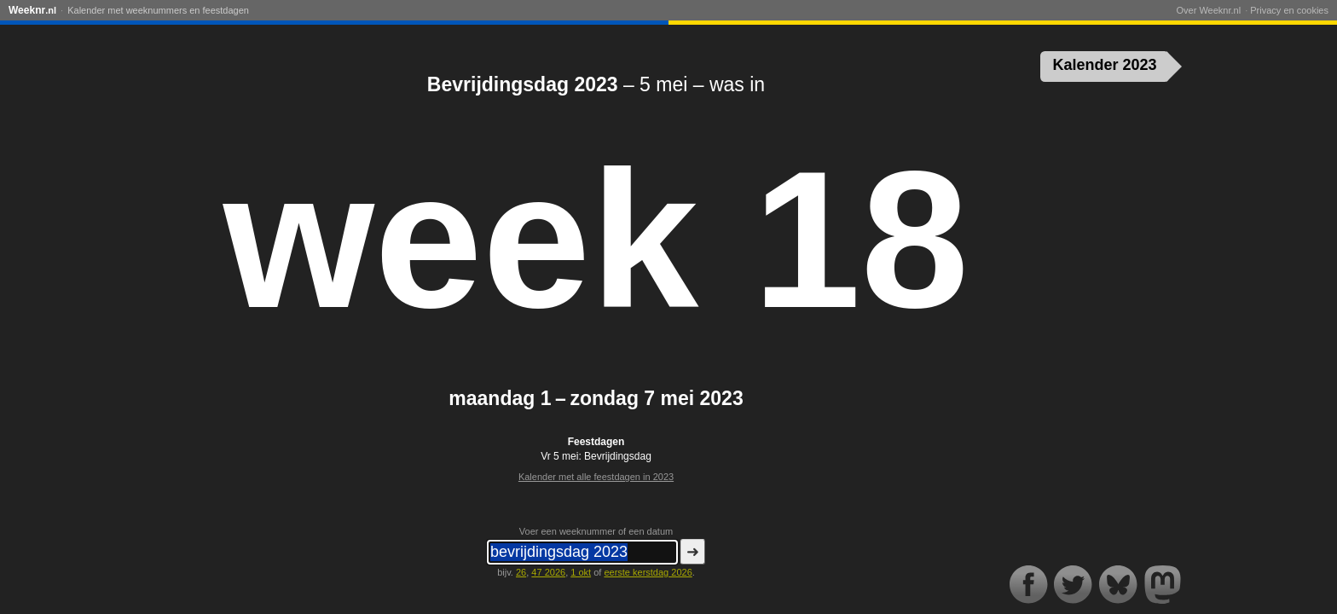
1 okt (580, 572)
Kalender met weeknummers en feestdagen (158, 10)
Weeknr (32, 10)
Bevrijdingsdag (617, 456)
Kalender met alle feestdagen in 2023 (596, 477)
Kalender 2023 (1105, 64)
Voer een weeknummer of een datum (596, 531)
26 (521, 572)
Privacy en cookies (1289, 10)
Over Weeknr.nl (1208, 10)
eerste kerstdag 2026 (648, 572)
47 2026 (548, 572)
